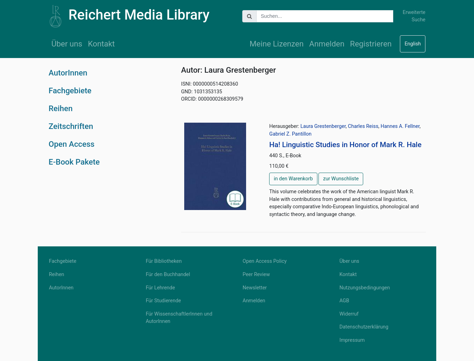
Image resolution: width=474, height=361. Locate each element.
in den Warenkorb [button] (293, 179)
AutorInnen (68, 72)
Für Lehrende (160, 288)
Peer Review (256, 274)
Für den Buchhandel (168, 274)
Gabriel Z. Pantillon (290, 134)
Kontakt (101, 43)
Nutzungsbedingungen (364, 288)
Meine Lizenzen (277, 43)
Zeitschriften (71, 126)
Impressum (352, 340)
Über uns (66, 43)
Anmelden (327, 43)
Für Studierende (163, 301)
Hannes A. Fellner (400, 126)
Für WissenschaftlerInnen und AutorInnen (179, 318)
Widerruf (349, 314)
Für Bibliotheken (164, 261)
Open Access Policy (265, 261)
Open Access (71, 144)
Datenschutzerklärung (363, 327)
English (412, 44)
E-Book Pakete (74, 161)
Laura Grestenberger (323, 126)
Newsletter (255, 288)
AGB (344, 301)
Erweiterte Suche (414, 16)
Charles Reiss (363, 126)
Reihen (61, 108)
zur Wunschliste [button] (341, 179)
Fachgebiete (70, 90)
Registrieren (371, 43)
